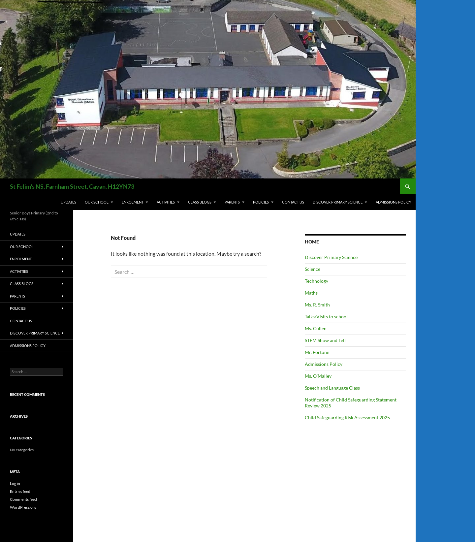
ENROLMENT (132, 202)
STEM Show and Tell (325, 340)
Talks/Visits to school (326, 316)
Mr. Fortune (317, 352)
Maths (311, 293)
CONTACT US (293, 202)
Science (312, 269)
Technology (316, 281)
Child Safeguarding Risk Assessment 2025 (347, 417)
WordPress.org (23, 507)
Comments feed (23, 499)
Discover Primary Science (338, 202)
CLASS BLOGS (199, 202)
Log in (15, 483)
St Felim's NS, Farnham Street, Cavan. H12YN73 (72, 186)
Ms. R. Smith (317, 304)
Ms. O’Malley (318, 376)
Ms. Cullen (316, 328)
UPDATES (68, 202)
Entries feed (20, 491)
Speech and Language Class (332, 388)
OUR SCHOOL (97, 202)
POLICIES (261, 202)
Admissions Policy (393, 202)
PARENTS (232, 202)
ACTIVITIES (166, 202)
